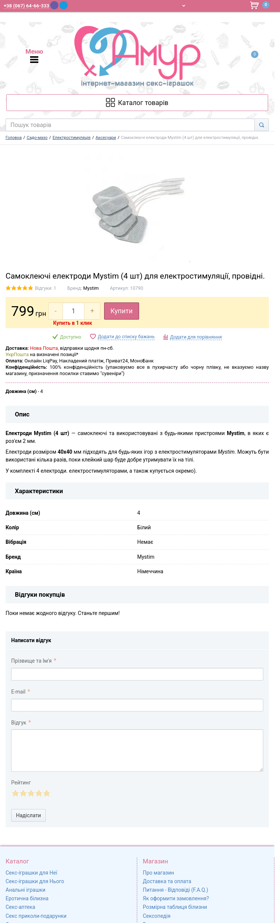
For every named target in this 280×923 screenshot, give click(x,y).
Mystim (91, 288)
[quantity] (73, 311)
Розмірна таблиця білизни (175, 907)
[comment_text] (137, 750)
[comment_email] (137, 705)
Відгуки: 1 (45, 288)
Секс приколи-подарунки (36, 916)
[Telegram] (63, 5)
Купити (121, 311)
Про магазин (158, 873)
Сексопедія (156, 916)
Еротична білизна (27, 898)
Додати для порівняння (196, 337)
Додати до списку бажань (126, 336)
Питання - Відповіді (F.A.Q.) (175, 890)
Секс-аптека (20, 907)
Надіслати (28, 815)
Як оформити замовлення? (176, 898)
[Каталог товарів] (137, 102)
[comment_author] (137, 674)
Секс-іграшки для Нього (35, 881)
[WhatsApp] (73, 5)
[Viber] (54, 5)
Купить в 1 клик (72, 323)
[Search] (261, 124)
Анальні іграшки (25, 890)
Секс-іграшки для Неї (31, 873)
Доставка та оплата (167, 881)
